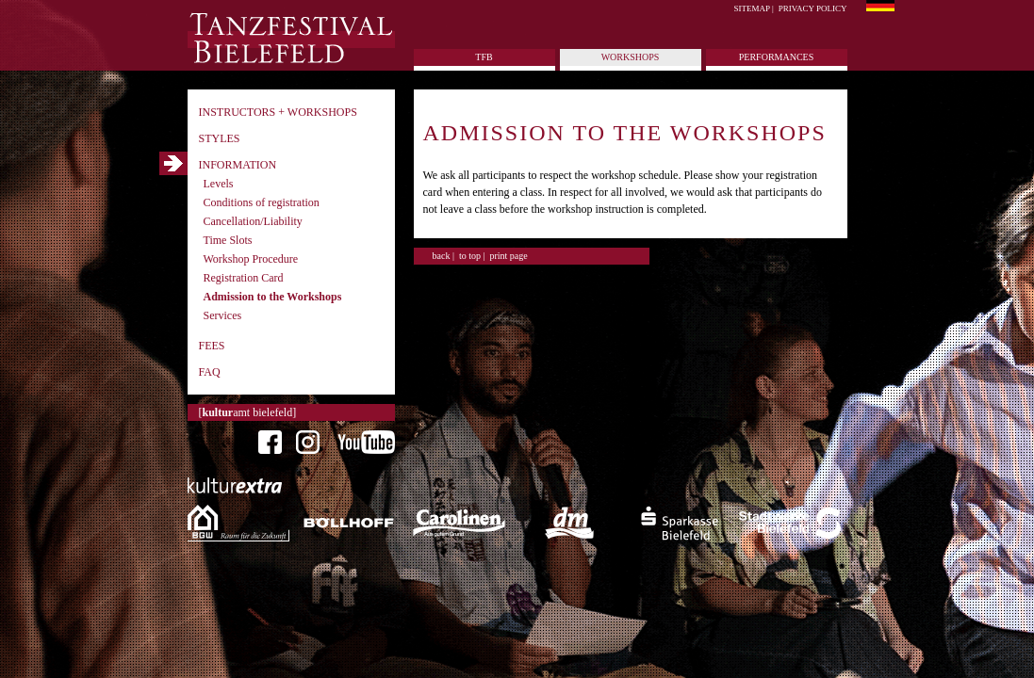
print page (508, 255)
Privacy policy (813, 8)
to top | (472, 255)
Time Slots (228, 240)
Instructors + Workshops (278, 112)
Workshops (630, 57)
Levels (219, 183)
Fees (212, 345)
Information (238, 164)
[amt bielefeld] (248, 412)
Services (223, 315)
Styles (219, 138)
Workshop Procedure (251, 259)
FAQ (210, 372)
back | (443, 255)
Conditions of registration (262, 202)
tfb (483, 57)
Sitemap (752, 8)
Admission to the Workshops (273, 296)
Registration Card (244, 277)
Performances (776, 57)
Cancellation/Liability (253, 221)
